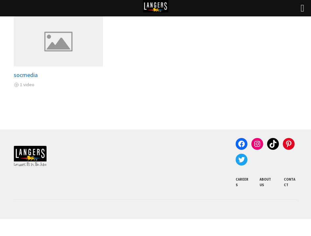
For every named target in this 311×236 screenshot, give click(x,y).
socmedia (26, 75)
